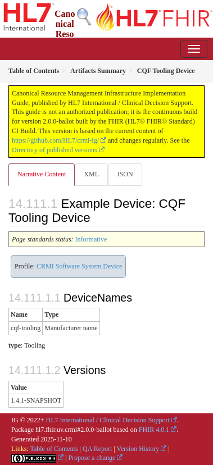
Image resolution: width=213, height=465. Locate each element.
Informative (91, 239)
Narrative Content (41, 174)
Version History (138, 449)
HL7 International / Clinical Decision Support (108, 420)
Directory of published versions (54, 150)
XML (91, 174)
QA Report (97, 449)
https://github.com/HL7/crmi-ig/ (55, 140)
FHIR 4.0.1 (154, 430)
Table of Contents (54, 449)
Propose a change (91, 458)
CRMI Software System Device (79, 266)
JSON (125, 174)
